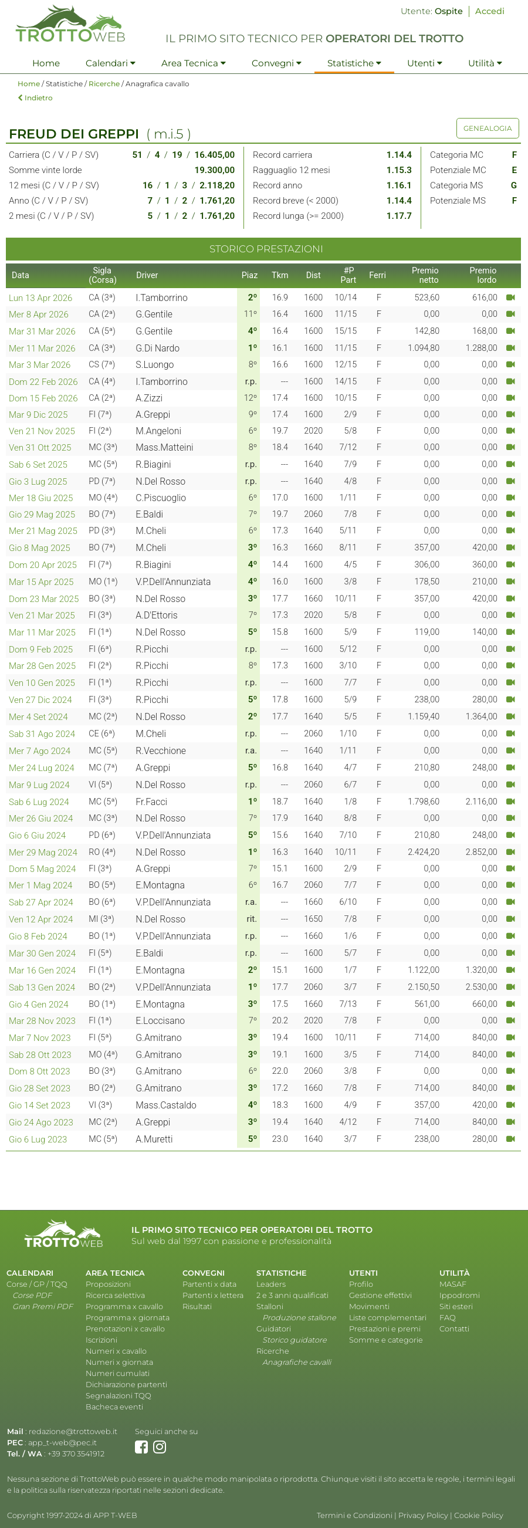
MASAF (452, 1284)
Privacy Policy (423, 1515)
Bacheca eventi (114, 1406)
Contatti (454, 1328)
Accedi (490, 11)
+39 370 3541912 (76, 1453)
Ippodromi (459, 1295)
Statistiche (354, 63)
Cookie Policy (478, 1515)
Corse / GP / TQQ (36, 1284)
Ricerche (104, 83)
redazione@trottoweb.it (73, 1431)
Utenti (424, 63)
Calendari (111, 63)
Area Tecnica (193, 63)
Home (46, 63)
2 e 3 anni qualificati (292, 1295)
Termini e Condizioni (354, 1515)
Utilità (485, 63)
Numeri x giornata (119, 1362)
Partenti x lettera (212, 1295)
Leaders (271, 1284)
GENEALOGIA (487, 128)
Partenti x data (209, 1284)
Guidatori (273, 1328)
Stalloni (269, 1306)
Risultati (197, 1306)
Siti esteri (456, 1306)
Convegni (277, 63)
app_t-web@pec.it (62, 1442)
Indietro (35, 97)
